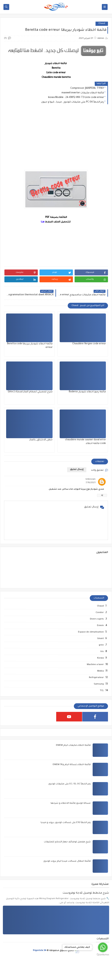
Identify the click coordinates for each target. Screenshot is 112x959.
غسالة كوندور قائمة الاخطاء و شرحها (71, 803)
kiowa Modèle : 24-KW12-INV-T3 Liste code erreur (76, 97)
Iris (102, 651)
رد (102, 495)
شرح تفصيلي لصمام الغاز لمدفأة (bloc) (30, 392)
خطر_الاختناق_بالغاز (41, 440)
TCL (102, 691)
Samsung (99, 684)
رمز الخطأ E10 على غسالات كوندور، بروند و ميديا (66, 822)
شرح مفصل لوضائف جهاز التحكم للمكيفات (67, 842)
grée (101, 645)
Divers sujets (97, 619)
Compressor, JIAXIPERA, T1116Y (87, 88)
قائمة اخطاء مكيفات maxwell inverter (83, 93)
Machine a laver (95, 664)
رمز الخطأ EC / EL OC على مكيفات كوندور (70, 784)
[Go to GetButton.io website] (103, 954)
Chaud (101, 23)
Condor (100, 612)
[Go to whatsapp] (103, 947)
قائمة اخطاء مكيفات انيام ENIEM (73, 745)
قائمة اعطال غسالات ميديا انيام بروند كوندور (67, 861)
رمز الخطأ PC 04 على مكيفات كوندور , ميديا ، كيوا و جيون (72, 102)
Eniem (100, 625)
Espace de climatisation (91, 632)
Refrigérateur (96, 678)
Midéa (100, 671)
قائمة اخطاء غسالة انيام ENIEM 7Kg (72, 765)
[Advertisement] (56, 140)
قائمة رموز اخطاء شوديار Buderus (87, 392)
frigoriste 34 (39, 950)
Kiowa (100, 658)
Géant (100, 638)
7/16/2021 (91, 483)
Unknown (91, 479)
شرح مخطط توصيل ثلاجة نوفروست (86, 893)
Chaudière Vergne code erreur (89, 344)
